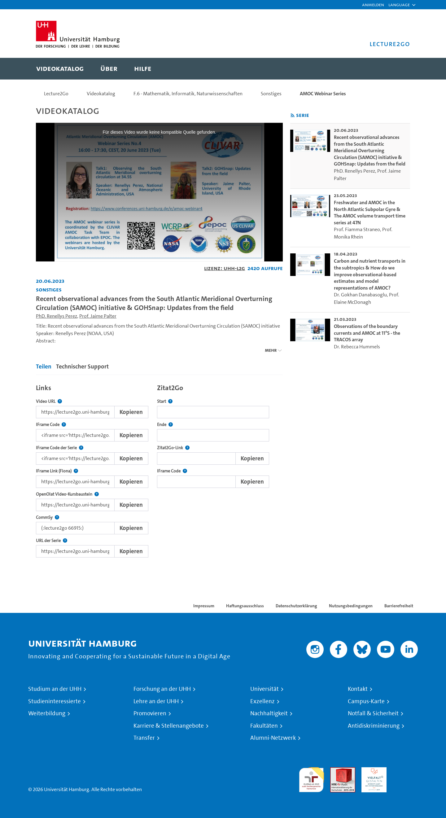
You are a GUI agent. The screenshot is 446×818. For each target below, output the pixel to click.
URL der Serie (51, 540)
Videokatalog (101, 93)
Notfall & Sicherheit (373, 713)
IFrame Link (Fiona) (57, 471)
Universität (264, 689)
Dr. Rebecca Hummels (357, 346)
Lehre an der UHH (156, 701)
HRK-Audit (372, 771)
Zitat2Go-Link (173, 448)
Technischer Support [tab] (82, 366)
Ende (165, 424)
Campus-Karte (366, 701)
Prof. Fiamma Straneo (357, 229)
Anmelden (373, 4)
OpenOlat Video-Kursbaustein (67, 494)
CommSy (47, 517)
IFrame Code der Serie (59, 448)
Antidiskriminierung (374, 726)
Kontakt (358, 689)
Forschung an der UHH (162, 689)
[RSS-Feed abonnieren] (292, 115)
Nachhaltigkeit (269, 713)
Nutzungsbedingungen (351, 606)
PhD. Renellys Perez (56, 316)
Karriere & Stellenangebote (168, 726)
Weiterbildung (46, 713)
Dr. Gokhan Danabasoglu (360, 294)
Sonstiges (271, 93)
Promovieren (149, 713)
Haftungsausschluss (245, 606)
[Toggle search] (399, 69)
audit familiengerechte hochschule (311, 778)
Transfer (144, 738)
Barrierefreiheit (398, 606)
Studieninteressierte (54, 701)
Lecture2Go (56, 93)
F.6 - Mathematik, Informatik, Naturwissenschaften (188, 93)
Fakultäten (264, 726)
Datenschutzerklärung (296, 606)
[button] (399, 4)
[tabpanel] (159, 469)
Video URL (49, 401)
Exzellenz (262, 701)
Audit (336, 771)
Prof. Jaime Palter (97, 316)
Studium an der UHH (54, 689)
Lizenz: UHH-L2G (224, 268)
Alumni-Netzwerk (273, 738)
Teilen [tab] (43, 366)
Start (165, 401)
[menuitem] (60, 69)
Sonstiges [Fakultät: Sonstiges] (49, 289)
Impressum (203, 606)
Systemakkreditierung (405, 771)
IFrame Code (51, 424)
